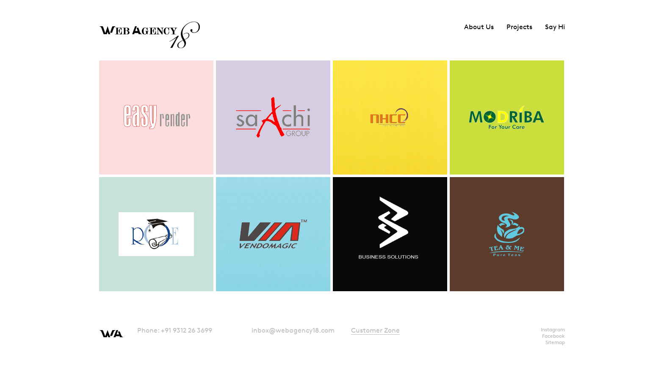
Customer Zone (375, 330)
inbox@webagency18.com (293, 330)
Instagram (553, 329)
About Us (479, 27)
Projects (519, 27)
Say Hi (555, 27)
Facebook (553, 336)
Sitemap (555, 342)
